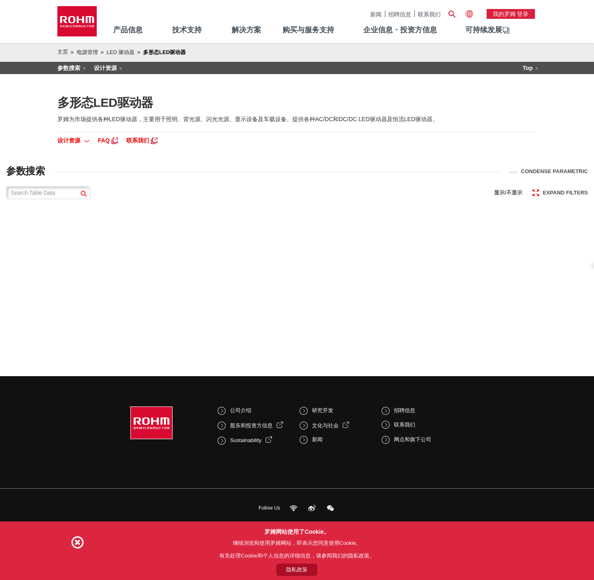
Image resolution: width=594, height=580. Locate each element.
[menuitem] (483, 30)
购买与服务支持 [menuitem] (308, 30)
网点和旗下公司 (412, 439)
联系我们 (429, 14)
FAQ (108, 140)
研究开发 (322, 410)
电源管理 (87, 52)
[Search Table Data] (48, 192)
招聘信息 (399, 14)
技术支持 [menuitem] (187, 30)
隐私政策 (296, 569)
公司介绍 (240, 410)
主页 (62, 52)
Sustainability (246, 440)
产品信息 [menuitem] (128, 30)
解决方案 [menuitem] (246, 30)
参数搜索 (68, 68)
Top (528, 68)
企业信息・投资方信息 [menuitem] (400, 30)
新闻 (376, 14)
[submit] (82, 194)
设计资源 (105, 68)
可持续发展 (483, 30)
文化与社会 (325, 425)
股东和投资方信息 (251, 425)
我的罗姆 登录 (511, 14)
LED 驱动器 (120, 52)
